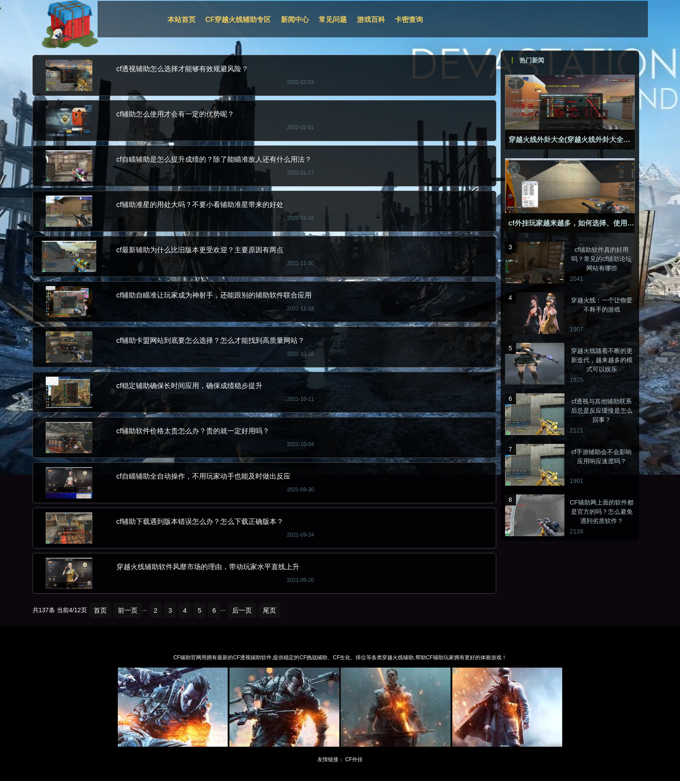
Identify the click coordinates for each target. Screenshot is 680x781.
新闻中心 (295, 19)
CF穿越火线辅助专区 (238, 19)
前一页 (128, 610)
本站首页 (181, 19)
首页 (100, 610)
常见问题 (333, 19)
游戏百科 (371, 19)
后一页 (242, 610)
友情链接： (330, 759)
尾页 (269, 610)
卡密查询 (409, 19)
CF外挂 (354, 759)
